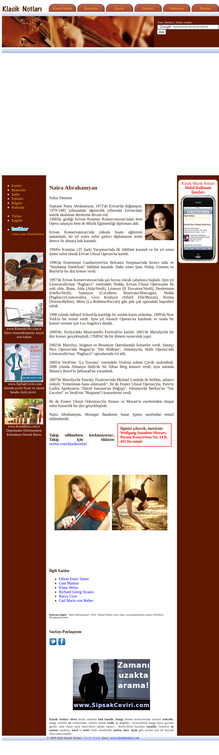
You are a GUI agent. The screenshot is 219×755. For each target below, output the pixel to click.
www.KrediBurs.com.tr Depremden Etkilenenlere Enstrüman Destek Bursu (24, 428)
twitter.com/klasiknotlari (68, 444)
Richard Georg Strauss (76, 592)
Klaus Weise (68, 587)
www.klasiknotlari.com (124, 738)
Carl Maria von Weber (76, 601)
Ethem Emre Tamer (74, 579)
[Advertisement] (58, 114)
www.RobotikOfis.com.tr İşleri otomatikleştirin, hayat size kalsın (24, 331)
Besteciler (90, 8)
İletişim (204, 8)
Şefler (16, 194)
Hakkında (176, 8)
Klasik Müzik (61, 8)
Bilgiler (17, 203)
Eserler (118, 8)
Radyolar (18, 207)
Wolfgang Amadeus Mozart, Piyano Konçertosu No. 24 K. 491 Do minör (144, 437)
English (17, 220)
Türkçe (17, 216)
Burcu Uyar (68, 596)
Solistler (147, 8)
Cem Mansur (69, 583)
